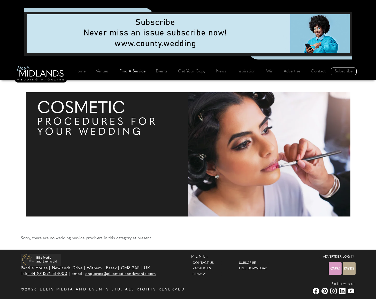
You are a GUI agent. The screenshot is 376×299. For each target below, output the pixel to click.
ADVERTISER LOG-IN (338, 256)
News (221, 71)
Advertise (292, 71)
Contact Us (203, 263)
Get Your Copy (191, 71)
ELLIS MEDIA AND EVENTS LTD (80, 289)
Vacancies (202, 268)
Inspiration (246, 71)
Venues (102, 71)
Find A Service (132, 71)
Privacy (199, 274)
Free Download (253, 268)
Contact (318, 71)
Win (269, 71)
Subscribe (343, 71)
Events (161, 71)
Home (80, 71)
